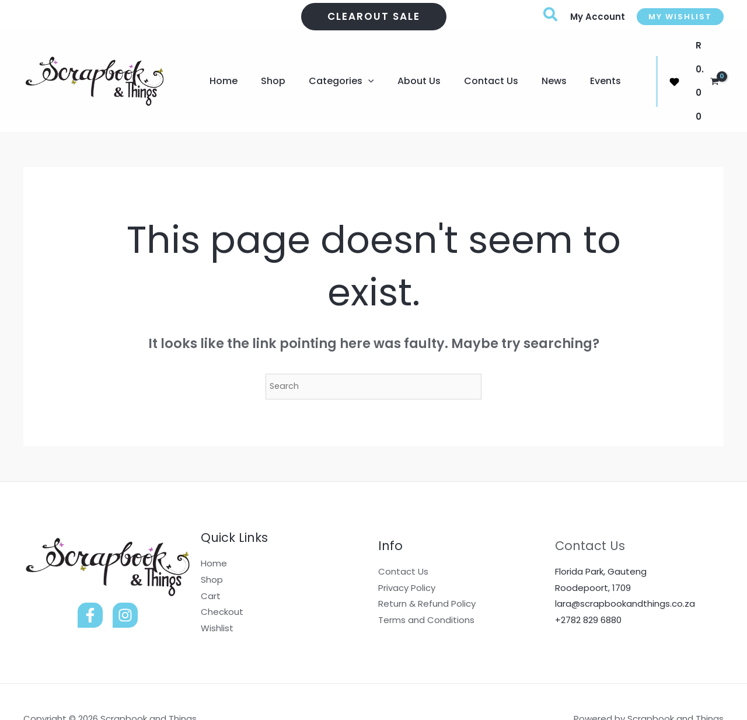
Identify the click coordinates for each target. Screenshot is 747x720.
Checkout (222, 578)
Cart (211, 562)
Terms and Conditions (426, 586)
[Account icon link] (597, 17)
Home (214, 529)
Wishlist (217, 594)
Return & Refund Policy (427, 570)
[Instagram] (125, 581)
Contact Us (403, 537)
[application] (356, 64)
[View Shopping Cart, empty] (699, 64)
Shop (212, 546)
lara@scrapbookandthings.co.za (625, 570)
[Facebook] (90, 581)
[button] (373, 16)
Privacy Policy (406, 554)
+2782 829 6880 (588, 586)
